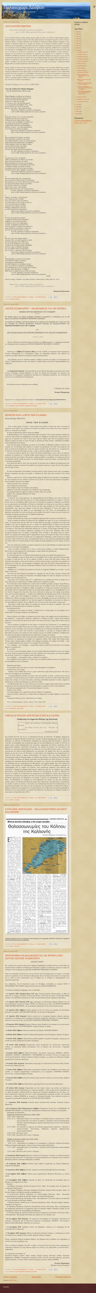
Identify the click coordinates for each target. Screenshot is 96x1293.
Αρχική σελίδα (36, 1277)
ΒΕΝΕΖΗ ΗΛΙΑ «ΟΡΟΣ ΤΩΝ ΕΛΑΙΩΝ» (26, 415)
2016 (77, 106)
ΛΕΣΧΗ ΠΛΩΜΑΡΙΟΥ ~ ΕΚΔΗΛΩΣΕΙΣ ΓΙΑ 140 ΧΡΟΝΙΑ (35, 308)
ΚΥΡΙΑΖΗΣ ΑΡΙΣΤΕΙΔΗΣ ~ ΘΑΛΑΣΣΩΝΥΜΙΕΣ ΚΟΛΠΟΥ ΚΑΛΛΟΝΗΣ (84, 88)
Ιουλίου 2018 (80, 63)
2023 (77, 38)
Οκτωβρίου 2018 (81, 56)
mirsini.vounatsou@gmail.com (84, 120)
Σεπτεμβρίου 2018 (81, 59)
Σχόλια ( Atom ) (13, 1280)
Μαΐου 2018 (80, 68)
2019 (77, 47)
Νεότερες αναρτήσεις (10, 1277)
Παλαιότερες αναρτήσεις (63, 1277)
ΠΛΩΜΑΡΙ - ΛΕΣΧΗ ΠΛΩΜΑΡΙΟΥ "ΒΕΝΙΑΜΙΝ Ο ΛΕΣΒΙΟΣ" (23, 405)
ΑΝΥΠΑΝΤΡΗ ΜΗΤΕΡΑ (18, 26)
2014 (77, 111)
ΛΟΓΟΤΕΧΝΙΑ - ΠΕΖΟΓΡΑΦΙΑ (16, 708)
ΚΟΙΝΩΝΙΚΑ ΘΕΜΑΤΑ (14, 299)
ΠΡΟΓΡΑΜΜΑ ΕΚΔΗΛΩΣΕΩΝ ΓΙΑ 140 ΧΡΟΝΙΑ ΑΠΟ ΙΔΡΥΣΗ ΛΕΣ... (84, 93)
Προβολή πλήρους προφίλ (81, 123)
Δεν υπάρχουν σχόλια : (40, 297)
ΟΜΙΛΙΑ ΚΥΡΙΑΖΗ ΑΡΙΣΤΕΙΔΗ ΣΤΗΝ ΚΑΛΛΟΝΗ (32, 715)
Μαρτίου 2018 (80, 97)
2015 (77, 109)
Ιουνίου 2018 (80, 65)
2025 (77, 34)
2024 (77, 36)
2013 (77, 113)
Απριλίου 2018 (81, 70)
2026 (77, 31)
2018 (77, 50)
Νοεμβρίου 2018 (81, 54)
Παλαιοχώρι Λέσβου (23, 7)
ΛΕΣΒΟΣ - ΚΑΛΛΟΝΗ (14, 800)
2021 (77, 43)
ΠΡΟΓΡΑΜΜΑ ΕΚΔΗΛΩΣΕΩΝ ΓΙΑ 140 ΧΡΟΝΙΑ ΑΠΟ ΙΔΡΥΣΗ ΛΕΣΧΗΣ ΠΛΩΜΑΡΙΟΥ (34, 957)
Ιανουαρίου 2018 (81, 101)
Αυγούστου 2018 (81, 61)
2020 (77, 45)
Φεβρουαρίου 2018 (82, 99)
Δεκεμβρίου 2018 (81, 52)
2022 (77, 41)
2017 (77, 104)
